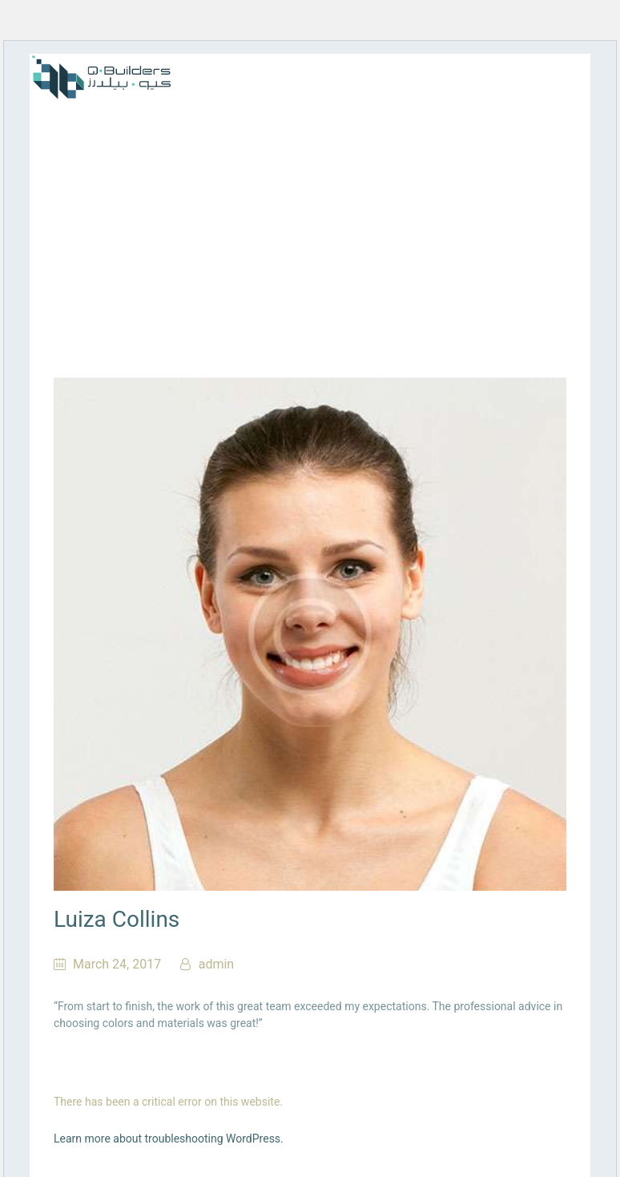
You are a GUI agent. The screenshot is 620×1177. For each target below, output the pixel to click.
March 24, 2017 (117, 964)
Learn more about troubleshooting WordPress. (169, 1138)
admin (214, 964)
